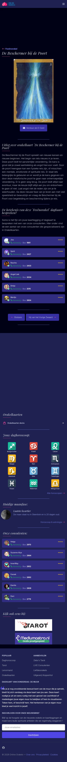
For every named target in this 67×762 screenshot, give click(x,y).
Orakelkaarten (8, 675)
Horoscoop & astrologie (52, 522)
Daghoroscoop (9, 660)
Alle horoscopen (56, 493)
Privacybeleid (42, 754)
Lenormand (7, 670)
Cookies (54, 754)
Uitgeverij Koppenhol (43, 675)
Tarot (4, 665)
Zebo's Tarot (39, 660)
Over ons (30, 754)
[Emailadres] (33, 727)
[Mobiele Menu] (63, 3)
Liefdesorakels (40, 670)
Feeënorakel (11, 49)
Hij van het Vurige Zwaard (42, 317)
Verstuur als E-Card (33, 128)
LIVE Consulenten (42, 665)
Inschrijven (33, 735)
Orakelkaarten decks (34, 423)
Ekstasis (16, 317)
